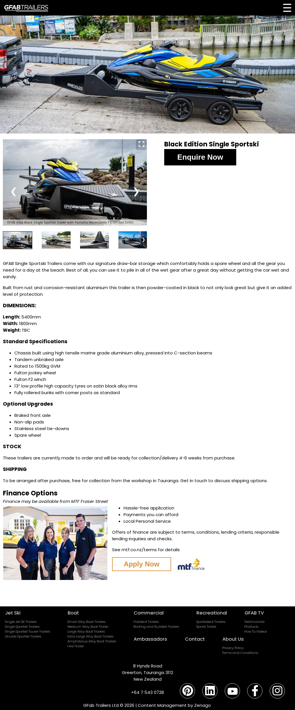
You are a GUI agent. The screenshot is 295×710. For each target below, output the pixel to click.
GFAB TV (254, 613)
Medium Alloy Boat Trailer (87, 626)
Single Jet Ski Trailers (21, 621)
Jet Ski (12, 613)
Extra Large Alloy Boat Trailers (90, 636)
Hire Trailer (75, 646)
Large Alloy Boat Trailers (86, 631)
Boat (73, 613)
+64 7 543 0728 (147, 692)
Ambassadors (150, 639)
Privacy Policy (233, 648)
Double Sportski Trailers (23, 636)
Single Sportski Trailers (22, 626)
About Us (233, 639)
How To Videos (255, 631)
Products (251, 626)
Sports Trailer (206, 626)
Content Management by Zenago (174, 705)
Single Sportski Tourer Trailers (27, 631)
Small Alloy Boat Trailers (86, 621)
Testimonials (254, 621)
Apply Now (141, 564)
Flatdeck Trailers (146, 621)
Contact (195, 639)
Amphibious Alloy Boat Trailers (91, 641)
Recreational (211, 613)
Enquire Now (200, 157)
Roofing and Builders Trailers (156, 626)
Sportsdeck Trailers (210, 621)
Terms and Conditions (240, 652)
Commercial (149, 613)
